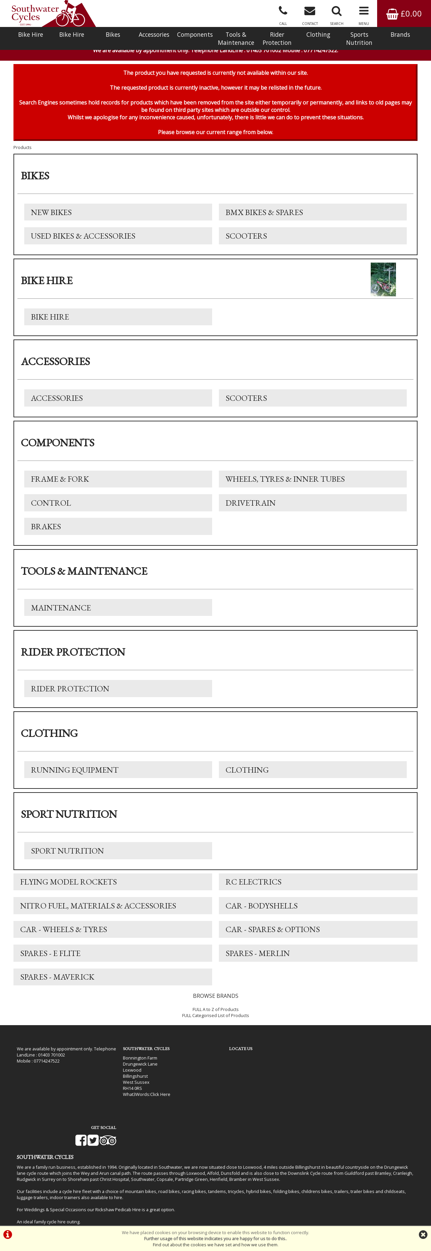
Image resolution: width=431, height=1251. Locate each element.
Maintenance (61, 611)
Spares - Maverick (57, 982)
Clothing (318, 34)
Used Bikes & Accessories (83, 238)
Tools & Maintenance (236, 38)
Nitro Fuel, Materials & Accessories (98, 910)
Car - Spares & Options (273, 934)
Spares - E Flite (50, 958)
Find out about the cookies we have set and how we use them (215, 1245)
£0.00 (404, 13)
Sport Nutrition (67, 855)
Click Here (155, 1099)
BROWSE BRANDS (215, 1001)
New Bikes (51, 214)
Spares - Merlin (258, 958)
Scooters (246, 238)
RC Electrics (253, 886)
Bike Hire (30, 34)
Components (195, 34)
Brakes (46, 530)
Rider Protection (277, 38)
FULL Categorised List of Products (215, 1020)
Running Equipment (75, 773)
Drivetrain (251, 506)
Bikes (113, 34)
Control (51, 506)
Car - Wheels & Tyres (63, 934)
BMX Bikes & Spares (264, 214)
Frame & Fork (60, 482)
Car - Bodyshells (262, 910)
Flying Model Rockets (68, 886)
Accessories (154, 34)
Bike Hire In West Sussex (42, 1207)
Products (22, 149)
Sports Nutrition (359, 38)
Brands (400, 34)
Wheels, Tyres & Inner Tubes (285, 482)
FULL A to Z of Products (216, 1014)
